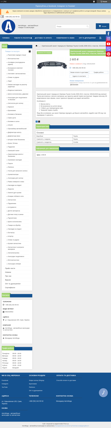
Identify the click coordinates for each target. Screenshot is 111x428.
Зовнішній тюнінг (13, 150)
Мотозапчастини (13, 58)
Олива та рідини (13, 77)
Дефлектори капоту (14, 132)
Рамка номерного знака (16, 181)
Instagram (5, 384)
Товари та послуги (22, 38)
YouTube (4, 387)
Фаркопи (11, 189)
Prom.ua (66, 424)
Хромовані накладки (15, 160)
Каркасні (11, 107)
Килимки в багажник (15, 114)
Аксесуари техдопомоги (16, 256)
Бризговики (33, 384)
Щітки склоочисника (15, 221)
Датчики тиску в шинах (15, 214)
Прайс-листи (10, 268)
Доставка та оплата (43, 38)
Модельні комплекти (15, 90)
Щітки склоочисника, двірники (18, 94)
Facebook (5, 380)
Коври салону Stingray (36, 380)
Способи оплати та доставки (66, 380)
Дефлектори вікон (14, 136)
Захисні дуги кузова (14, 192)
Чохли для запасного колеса (17, 171)
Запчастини (12, 200)
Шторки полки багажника (16, 139)
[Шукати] (87, 26)
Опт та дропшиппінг (87, 38)
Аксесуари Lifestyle (14, 264)
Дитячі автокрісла (14, 211)
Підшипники (12, 203)
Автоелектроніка (13, 253)
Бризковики (12, 110)
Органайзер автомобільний (17, 128)
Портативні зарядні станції (17, 55)
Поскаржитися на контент (63, 426)
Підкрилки (11, 147)
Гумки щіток (12, 118)
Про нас (8, 276)
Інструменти (12, 207)
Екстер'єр (11, 232)
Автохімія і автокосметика (16, 73)
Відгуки (8, 280)
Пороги (10, 163)
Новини (8, 272)
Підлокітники (12, 218)
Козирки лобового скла (16, 196)
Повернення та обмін (65, 38)
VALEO (10, 125)
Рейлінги (11, 167)
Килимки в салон (13, 121)
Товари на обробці (14, 225)
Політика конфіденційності (80, 426)
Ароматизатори (13, 174)
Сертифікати (10, 287)
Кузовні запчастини (14, 243)
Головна (6, 38)
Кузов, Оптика (13, 143)
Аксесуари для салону (15, 178)
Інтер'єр (10, 236)
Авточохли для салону (15, 103)
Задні (10, 81)
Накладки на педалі (14, 185)
